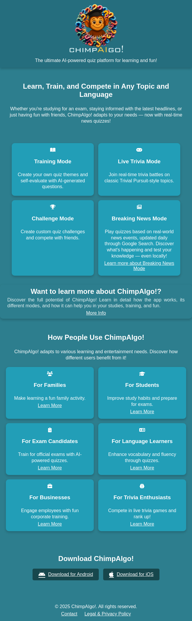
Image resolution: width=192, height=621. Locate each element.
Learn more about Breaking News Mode (139, 266)
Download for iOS (131, 575)
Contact (69, 613)
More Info (96, 312)
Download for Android (65, 575)
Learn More (50, 405)
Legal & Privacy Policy (107, 613)
